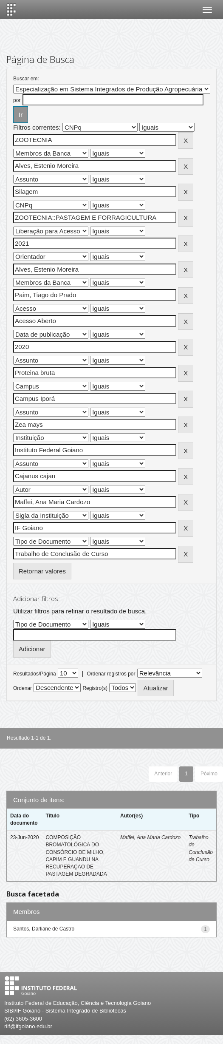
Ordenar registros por (111, 674)
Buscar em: (26, 79)
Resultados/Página (34, 674)
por (16, 100)
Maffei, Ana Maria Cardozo (150, 837)
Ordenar (22, 688)
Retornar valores (42, 571)
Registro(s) (94, 688)
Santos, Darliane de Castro (43, 929)
